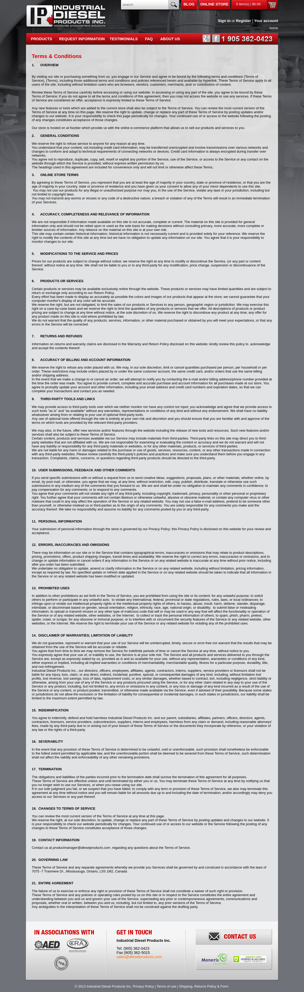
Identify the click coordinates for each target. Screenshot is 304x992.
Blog (189, 4)
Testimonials (123, 39)
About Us (170, 39)
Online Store (214, 4)
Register (243, 21)
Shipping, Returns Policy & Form (204, 986)
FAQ (149, 39)
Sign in (224, 21)
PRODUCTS (41, 39)
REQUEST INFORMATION (82, 39)
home (274, 28)
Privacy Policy (143, 986)
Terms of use (166, 986)
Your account (266, 21)
